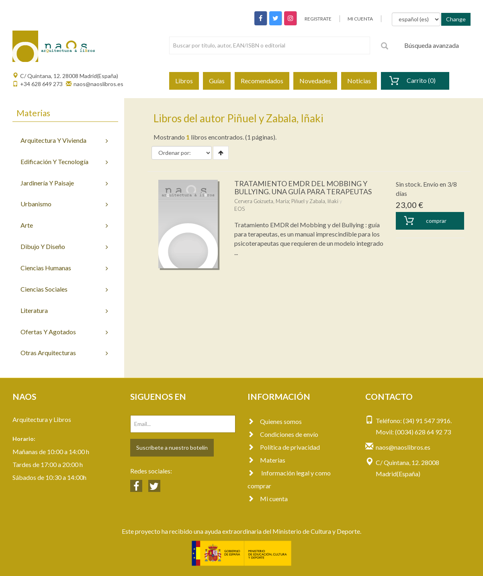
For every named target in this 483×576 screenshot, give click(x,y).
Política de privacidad (284, 447)
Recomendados (262, 80)
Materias (266, 460)
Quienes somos (275, 421)
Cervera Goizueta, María (261, 201)
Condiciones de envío (283, 434)
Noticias (359, 80)
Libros (184, 80)
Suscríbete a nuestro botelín (172, 447)
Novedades (315, 80)
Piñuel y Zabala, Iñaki (314, 201)
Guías (217, 80)
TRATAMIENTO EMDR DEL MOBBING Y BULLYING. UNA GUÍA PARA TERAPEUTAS (303, 187)
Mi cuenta (268, 498)
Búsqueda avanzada (431, 45)
